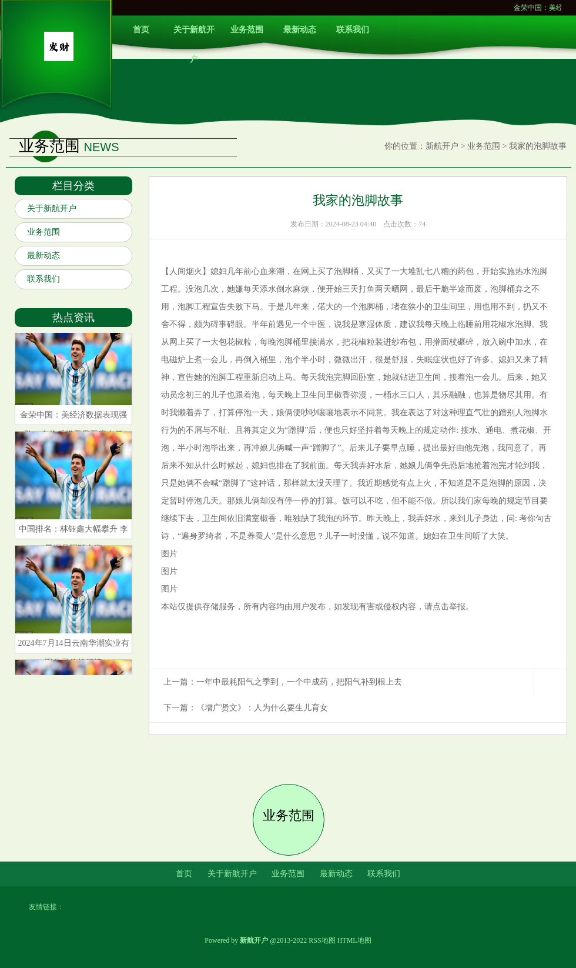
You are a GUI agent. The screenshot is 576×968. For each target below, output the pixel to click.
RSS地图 (322, 940)
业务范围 (246, 29)
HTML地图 (354, 940)
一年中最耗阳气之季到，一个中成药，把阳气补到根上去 (299, 681)
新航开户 (442, 146)
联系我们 (352, 29)
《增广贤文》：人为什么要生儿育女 (262, 707)
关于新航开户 (194, 35)
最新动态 (299, 29)
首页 (141, 29)
